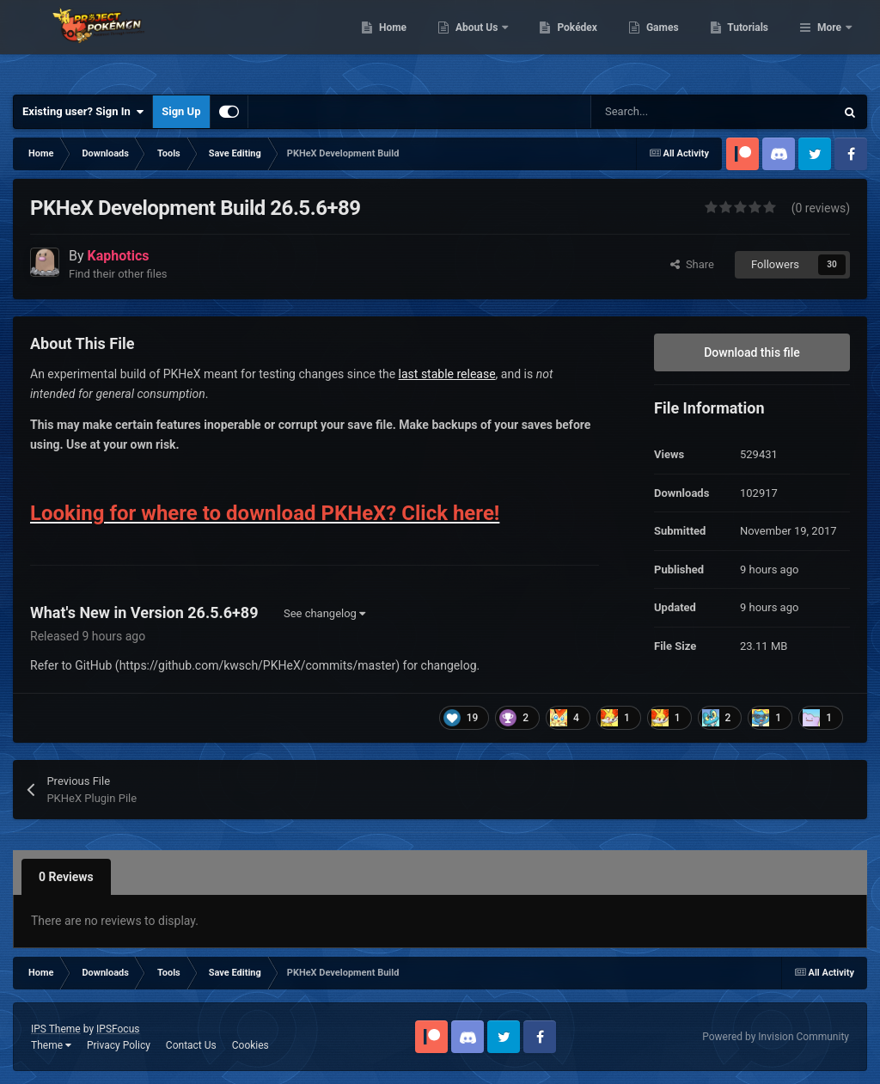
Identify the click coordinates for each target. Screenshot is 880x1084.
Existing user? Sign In (83, 111)
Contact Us (191, 1045)
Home (481, 43)
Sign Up (181, 111)
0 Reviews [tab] (66, 877)
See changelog (324, 613)
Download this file (752, 352)
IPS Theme (56, 1029)
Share (692, 264)
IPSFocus (117, 1029)
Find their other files (118, 273)
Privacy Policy (118, 1045)
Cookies (250, 1045)
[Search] (676, 111)
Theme (51, 1045)
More (829, 43)
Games (750, 43)
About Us (566, 43)
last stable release (447, 374)
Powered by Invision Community (775, 1037)
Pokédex (666, 43)
